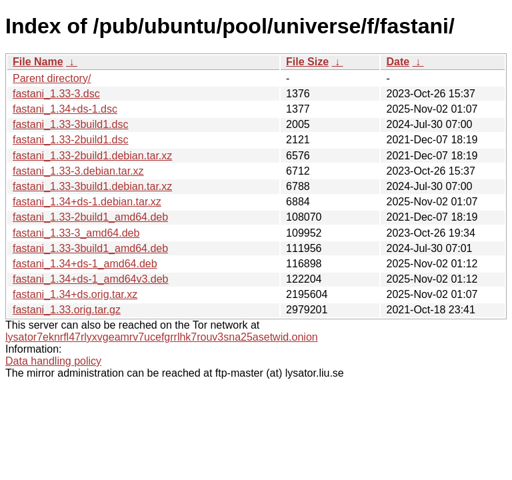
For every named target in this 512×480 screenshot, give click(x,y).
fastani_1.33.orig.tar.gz (67, 309)
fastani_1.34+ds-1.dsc (65, 109)
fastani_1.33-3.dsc (56, 93)
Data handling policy (53, 361)
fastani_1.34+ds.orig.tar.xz (75, 294)
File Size (307, 61)
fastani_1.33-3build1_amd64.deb (90, 248)
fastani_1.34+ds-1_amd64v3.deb (91, 279)
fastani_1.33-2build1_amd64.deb (90, 217)
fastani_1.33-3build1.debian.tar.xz (92, 186)
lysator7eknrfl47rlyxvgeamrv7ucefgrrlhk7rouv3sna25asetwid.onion (161, 337)
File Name (38, 61)
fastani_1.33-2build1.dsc (70, 139)
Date (397, 61)
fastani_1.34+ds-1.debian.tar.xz (87, 201)
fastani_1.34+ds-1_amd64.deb (85, 263)
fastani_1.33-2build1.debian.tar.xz (92, 155)
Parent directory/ (52, 78)
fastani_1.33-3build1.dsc (70, 124)
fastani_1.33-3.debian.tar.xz (78, 171)
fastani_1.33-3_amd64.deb (76, 233)
